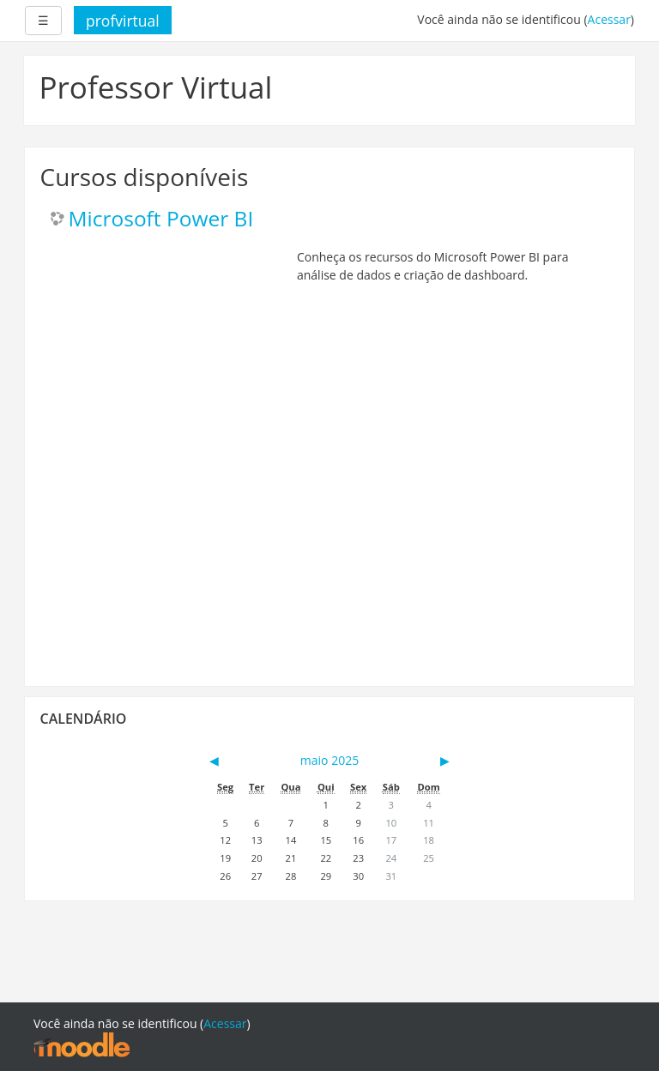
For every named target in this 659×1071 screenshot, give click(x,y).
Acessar (609, 19)
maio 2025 (329, 760)
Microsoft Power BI (161, 219)
